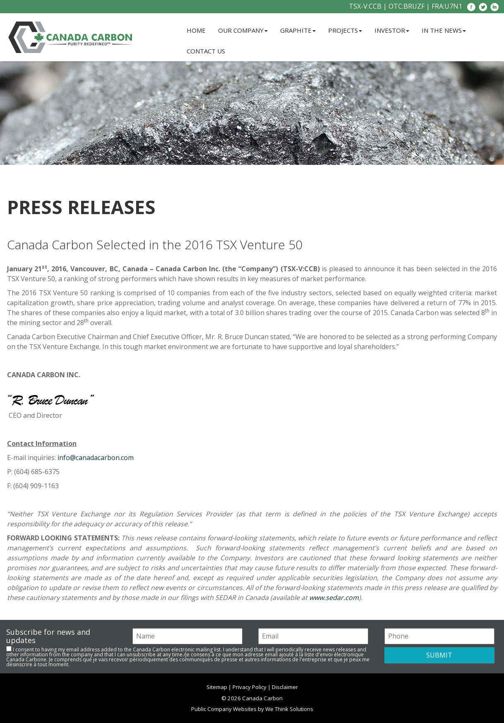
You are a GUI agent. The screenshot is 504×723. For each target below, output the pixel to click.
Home (196, 30)
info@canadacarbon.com (96, 457)
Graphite (298, 30)
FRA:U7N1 (447, 6)
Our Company (243, 30)
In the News (444, 30)
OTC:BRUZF (407, 6)
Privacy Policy (249, 687)
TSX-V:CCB (365, 6)
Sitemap (216, 687)
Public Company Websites (224, 709)
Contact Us (206, 51)
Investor (391, 30)
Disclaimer (285, 687)
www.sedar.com (334, 597)
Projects (345, 30)
